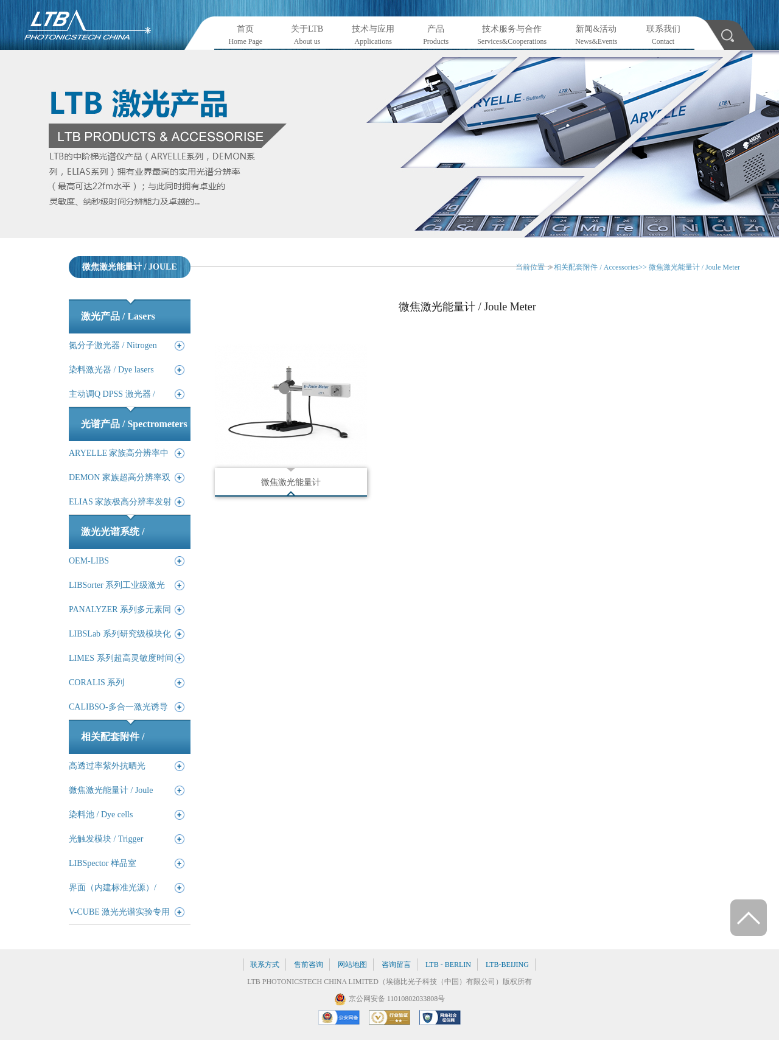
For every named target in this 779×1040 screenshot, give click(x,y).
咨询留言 (396, 964)
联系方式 (264, 964)
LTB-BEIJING (507, 964)
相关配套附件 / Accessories (596, 267)
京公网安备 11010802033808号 (397, 998)
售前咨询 (308, 964)
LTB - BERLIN (448, 964)
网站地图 (352, 964)
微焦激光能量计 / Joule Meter (694, 267)
